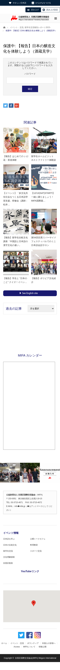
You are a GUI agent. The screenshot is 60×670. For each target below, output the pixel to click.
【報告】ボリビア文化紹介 (43, 280)
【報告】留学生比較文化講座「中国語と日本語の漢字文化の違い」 (15, 241)
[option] (10, 473)
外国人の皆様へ (49, 643)
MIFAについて (29, 647)
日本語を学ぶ (9, 539)
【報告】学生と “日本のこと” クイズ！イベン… (15, 280)
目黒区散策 (8, 563)
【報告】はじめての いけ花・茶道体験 (15, 158)
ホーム (4, 643)
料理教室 (34, 545)
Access (17, 647)
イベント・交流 (17, 27)
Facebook (29, 635)
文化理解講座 (9, 557)
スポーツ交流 (36, 551)
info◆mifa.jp (20, 506)
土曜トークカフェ (37, 539)
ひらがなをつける (43, 3)
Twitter (21, 635)
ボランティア (33, 643)
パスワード (30, 74)
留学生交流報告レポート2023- (38, 27)
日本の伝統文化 (10, 545)
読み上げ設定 (52, 10)
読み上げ (35, 10)
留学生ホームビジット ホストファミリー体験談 (43, 158)
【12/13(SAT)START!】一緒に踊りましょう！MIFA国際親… (43, 197)
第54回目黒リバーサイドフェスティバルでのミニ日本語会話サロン (43, 241)
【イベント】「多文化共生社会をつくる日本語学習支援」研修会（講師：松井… (15, 199)
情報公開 (42, 647)
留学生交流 (8, 551)
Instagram (37, 635)
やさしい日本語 (19, 3)
